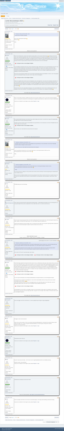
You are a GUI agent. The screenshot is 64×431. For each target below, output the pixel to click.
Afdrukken (57, 417)
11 (16, 28)
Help (55, 428)
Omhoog (6, 417)
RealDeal (7, 163)
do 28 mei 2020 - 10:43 (8, 31)
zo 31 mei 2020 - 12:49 (8, 240)
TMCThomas (8, 97)
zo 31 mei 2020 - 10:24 (8, 200)
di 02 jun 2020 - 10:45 (8, 316)
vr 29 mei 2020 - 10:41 (8, 95)
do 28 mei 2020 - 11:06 (8, 53)
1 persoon (6, 197)
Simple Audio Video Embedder (6, 429)
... (14, 28)
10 (15, 28)
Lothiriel (7, 219)
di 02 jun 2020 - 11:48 (8, 336)
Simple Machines (9, 428)
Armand (7, 55)
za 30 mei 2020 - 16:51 (8, 162)
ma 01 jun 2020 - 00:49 (8, 298)
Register (34, 101)
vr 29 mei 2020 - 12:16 (8, 139)
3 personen (6, 90)
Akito (7, 318)
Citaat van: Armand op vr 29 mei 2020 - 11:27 (23, 142)
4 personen (6, 214)
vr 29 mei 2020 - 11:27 (8, 117)
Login (38, 101)
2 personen (6, 157)
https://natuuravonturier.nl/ (35, 92)
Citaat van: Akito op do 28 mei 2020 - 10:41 (23, 33)
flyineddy (7, 141)
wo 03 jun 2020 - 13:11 (8, 357)
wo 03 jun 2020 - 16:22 (8, 377)
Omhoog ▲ (62, 428)
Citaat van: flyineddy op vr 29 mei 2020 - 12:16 (23, 164)
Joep (7, 183)
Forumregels (58, 428)
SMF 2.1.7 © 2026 (4, 428)
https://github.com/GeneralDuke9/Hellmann (37, 394)
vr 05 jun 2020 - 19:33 (8, 397)
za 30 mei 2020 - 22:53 (8, 182)
